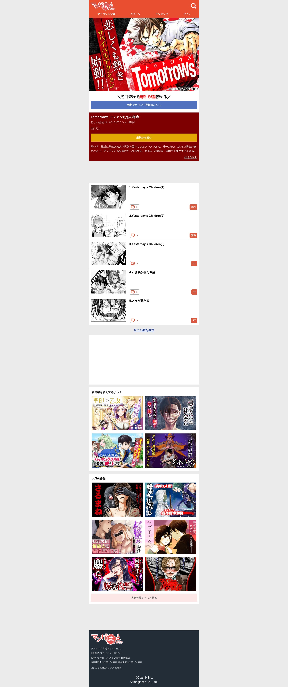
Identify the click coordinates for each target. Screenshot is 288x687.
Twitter (118, 667)
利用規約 (95, 653)
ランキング (161, 14)
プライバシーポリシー (111, 653)
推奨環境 (125, 657)
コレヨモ (95, 667)
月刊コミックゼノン (112, 648)
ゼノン (187, 14)
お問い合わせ (97, 657)
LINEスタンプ (107, 667)
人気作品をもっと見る (144, 597)
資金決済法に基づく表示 (130, 662)
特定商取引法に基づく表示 (104, 662)
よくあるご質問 (112, 657)
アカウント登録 (106, 14)
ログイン (135, 14)
